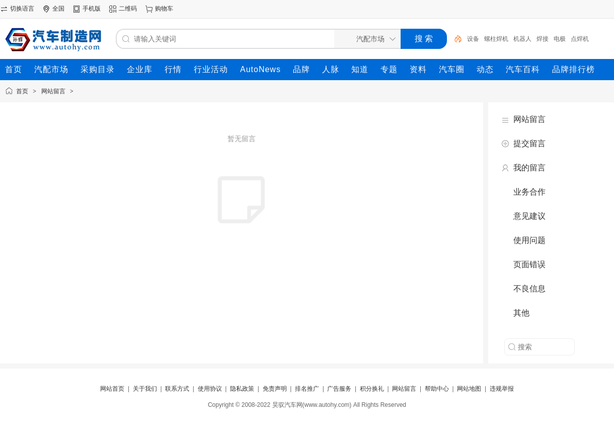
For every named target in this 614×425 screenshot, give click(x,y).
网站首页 (112, 388)
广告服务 (339, 388)
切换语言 (22, 8)
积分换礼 (372, 388)
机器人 (522, 38)
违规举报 (502, 388)
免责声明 (275, 388)
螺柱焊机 (496, 38)
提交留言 (529, 143)
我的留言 (529, 167)
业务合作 (529, 192)
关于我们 (145, 388)
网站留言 (53, 91)
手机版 (92, 8)
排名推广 (307, 388)
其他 (521, 313)
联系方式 (177, 388)
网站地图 (469, 388)
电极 (560, 38)
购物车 (164, 8)
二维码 (128, 8)
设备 (473, 38)
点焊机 (580, 38)
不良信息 (529, 288)
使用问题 (529, 240)
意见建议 (529, 216)
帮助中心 (437, 388)
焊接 (542, 38)
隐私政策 (242, 388)
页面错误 (529, 264)
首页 (22, 91)
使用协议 (210, 388)
